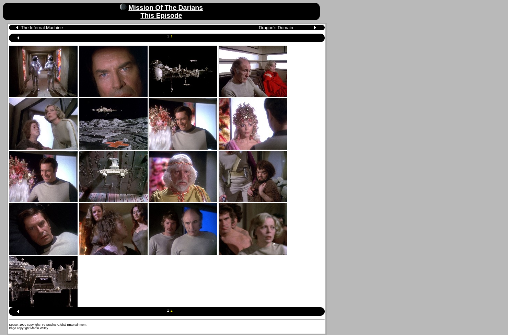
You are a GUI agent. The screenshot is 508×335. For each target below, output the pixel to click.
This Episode (161, 15)
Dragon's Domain (276, 27)
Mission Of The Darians (165, 7)
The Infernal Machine (42, 27)
